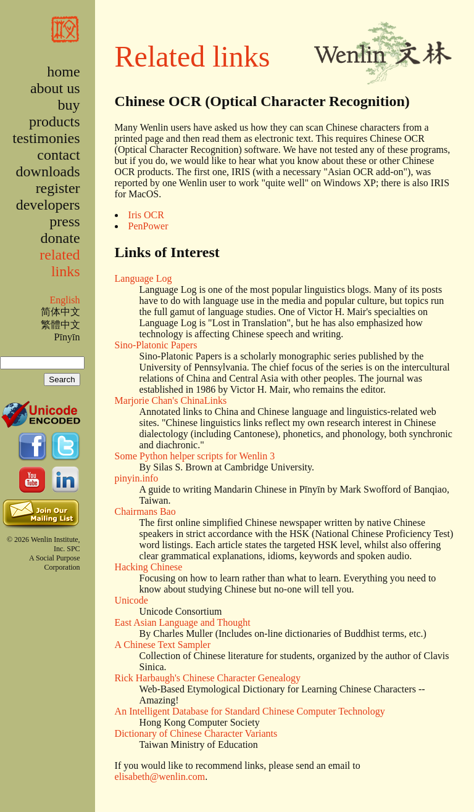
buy (69, 105)
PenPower (148, 226)
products (54, 121)
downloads (48, 171)
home (63, 72)
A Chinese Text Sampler (162, 644)
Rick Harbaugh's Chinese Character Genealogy (208, 678)
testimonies (46, 138)
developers (48, 205)
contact (58, 155)
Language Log (143, 278)
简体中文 (60, 311)
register (58, 188)
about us (55, 88)
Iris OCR (146, 215)
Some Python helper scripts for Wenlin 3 (195, 456)
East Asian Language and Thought (183, 622)
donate (60, 238)
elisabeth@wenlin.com (160, 776)
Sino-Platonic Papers (156, 345)
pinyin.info (137, 478)
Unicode (131, 600)
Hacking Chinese (149, 567)
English (64, 300)
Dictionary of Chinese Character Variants (196, 733)
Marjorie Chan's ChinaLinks (171, 400)
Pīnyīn (67, 337)
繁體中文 (60, 324)
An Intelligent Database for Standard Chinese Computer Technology (250, 711)
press (64, 221)
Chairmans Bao (145, 511)
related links (60, 263)
